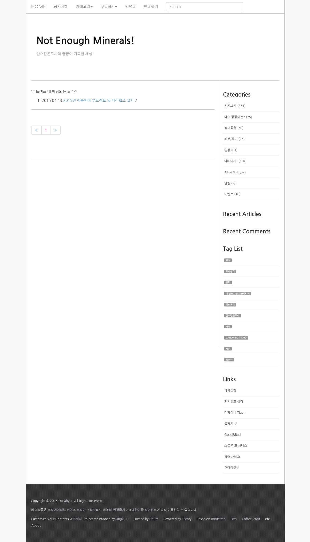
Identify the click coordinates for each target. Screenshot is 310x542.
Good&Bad (232, 434)
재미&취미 (235, 172)
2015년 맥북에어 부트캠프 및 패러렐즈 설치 (98, 100)
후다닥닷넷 (231, 467)
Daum (154, 519)
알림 (230, 183)
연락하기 (151, 7)
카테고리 (84, 7)
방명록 (130, 7)
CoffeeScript (251, 519)
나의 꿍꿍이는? (238, 117)
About (36, 525)
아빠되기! (234, 161)
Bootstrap (218, 519)
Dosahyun (65, 501)
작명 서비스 (232, 457)
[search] (204, 6)
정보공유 (234, 128)
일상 (230, 150)
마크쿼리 (76, 519)
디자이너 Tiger (234, 412)
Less (234, 519)
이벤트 (232, 194)
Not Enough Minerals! (86, 40)
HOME (38, 6)
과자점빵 (230, 390)
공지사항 (61, 7)
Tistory (186, 519)
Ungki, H (122, 519)
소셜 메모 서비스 (235, 445)
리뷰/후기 (234, 139)
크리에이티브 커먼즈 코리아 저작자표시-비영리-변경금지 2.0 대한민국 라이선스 (102, 510)
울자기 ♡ (230, 423)
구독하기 (109, 7)
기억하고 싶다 (233, 401)
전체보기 (234, 105)
